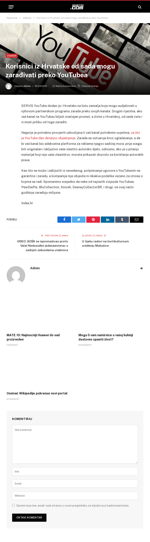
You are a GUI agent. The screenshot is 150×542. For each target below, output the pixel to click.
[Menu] (11, 7)
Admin (27, 86)
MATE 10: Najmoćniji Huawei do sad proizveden (33, 337)
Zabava (11, 56)
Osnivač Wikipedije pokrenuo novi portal (37, 393)
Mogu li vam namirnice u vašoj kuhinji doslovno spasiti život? (106, 337)
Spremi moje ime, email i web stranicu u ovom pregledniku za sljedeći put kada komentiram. (72, 505)
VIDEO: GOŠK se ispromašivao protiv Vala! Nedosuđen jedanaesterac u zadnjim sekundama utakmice (42, 246)
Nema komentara (64, 86)
